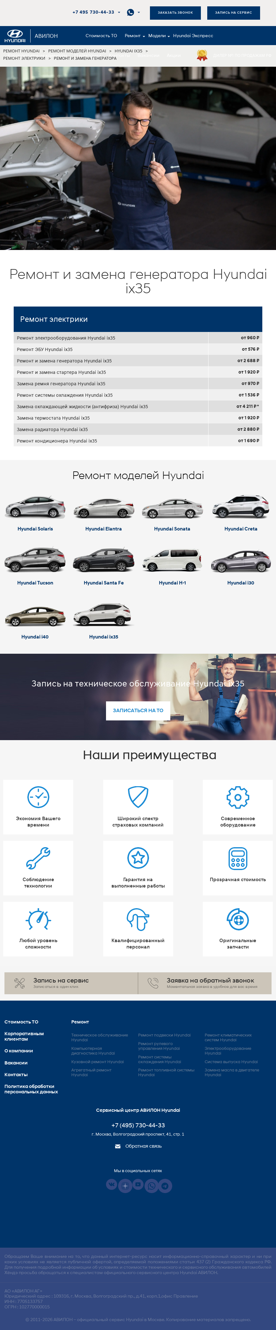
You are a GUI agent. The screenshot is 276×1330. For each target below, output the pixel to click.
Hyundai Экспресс (193, 36)
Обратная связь (138, 1146)
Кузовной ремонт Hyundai (97, 1062)
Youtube (138, 1184)
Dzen (125, 1186)
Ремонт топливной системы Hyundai (166, 1072)
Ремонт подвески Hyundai (164, 1035)
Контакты (119, 55)
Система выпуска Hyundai (231, 1062)
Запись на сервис (233, 13)
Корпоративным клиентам (37, 55)
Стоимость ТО (101, 36)
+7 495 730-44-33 (93, 12)
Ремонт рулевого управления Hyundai (159, 1046)
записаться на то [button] (138, 710)
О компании (88, 55)
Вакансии (148, 55)
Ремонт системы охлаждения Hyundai (159, 1059)
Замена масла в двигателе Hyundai (232, 1072)
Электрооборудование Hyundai (228, 1051)
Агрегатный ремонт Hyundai (91, 1072)
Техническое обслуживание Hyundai (99, 1037)
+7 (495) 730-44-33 (138, 1126)
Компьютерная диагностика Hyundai (93, 1051)
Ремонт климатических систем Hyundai (228, 1037)
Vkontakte (111, 1184)
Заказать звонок (175, 13)
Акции (174, 55)
